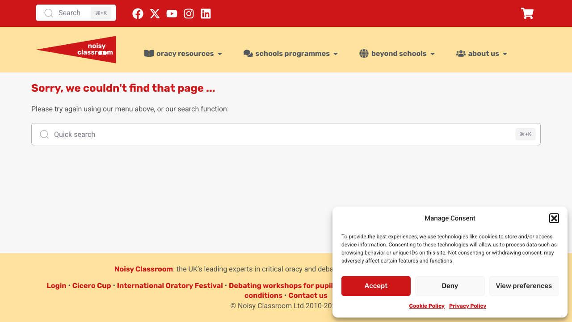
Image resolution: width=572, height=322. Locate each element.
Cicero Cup (91, 285)
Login (56, 285)
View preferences (524, 286)
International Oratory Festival (170, 285)
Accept (376, 286)
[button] (554, 218)
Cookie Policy (427, 306)
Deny (450, 286)
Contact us (308, 295)
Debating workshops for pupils (283, 285)
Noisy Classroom (143, 269)
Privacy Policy (467, 306)
